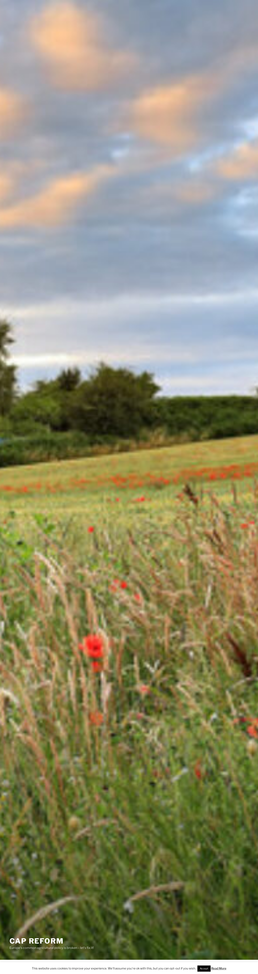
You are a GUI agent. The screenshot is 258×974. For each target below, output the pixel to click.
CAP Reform (36, 941)
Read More (218, 968)
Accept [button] (204, 968)
